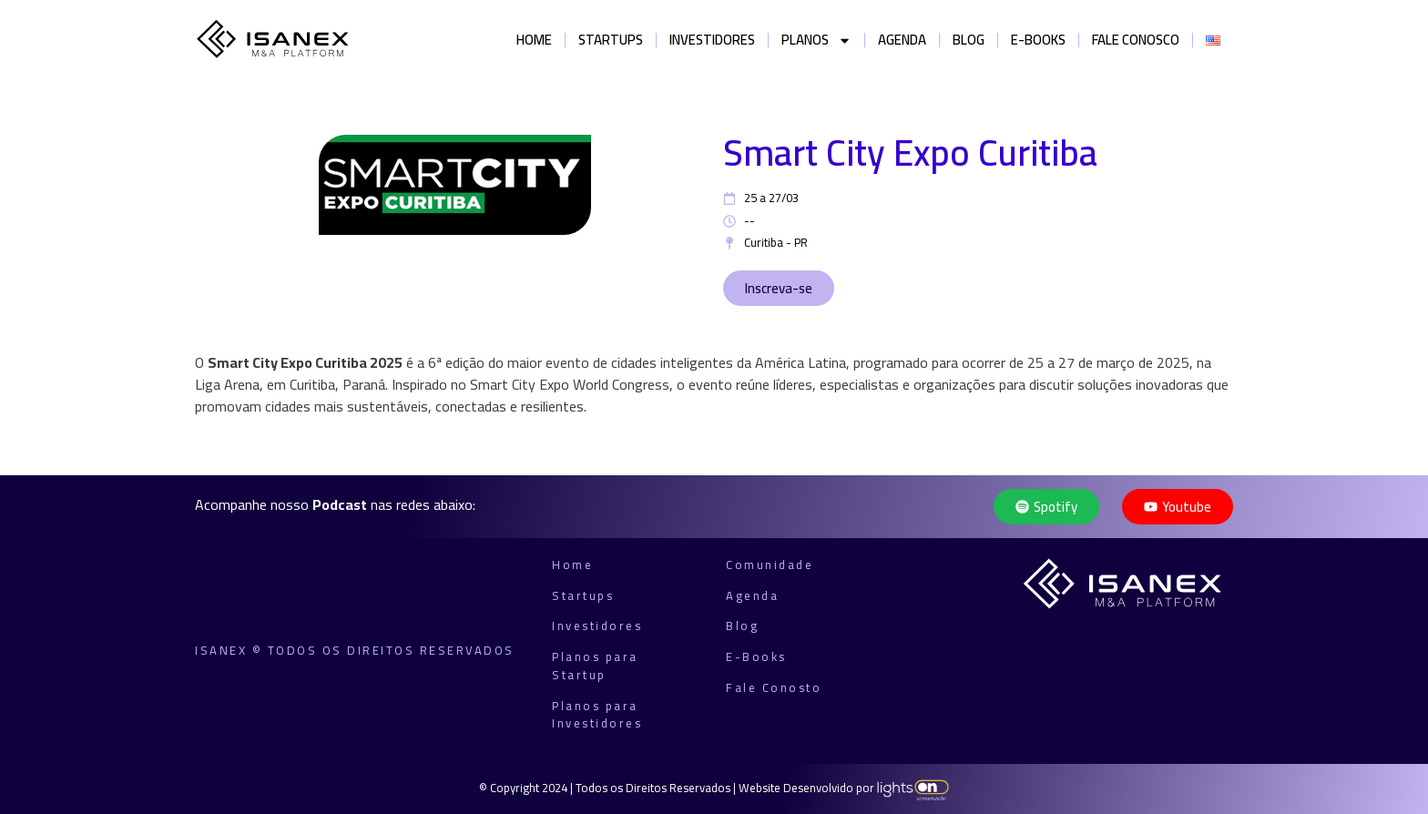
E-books (1038, 39)
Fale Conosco (1135, 39)
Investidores (712, 39)
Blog (968, 39)
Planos (816, 40)
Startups (610, 39)
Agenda (902, 39)
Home (534, 39)
